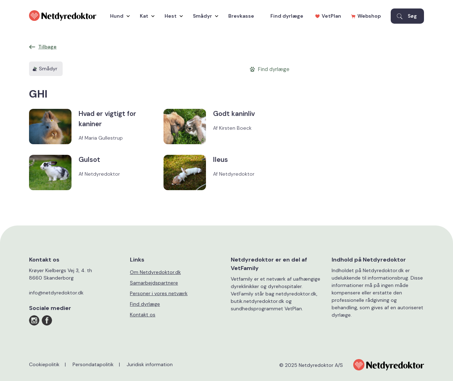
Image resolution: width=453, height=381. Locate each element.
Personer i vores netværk (159, 293)
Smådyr (204, 16)
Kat (145, 16)
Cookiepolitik (44, 364)
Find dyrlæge (286, 16)
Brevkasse (241, 16)
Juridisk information (150, 364)
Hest (172, 16)
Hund (118, 16)
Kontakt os (142, 314)
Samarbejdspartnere (154, 283)
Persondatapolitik (93, 364)
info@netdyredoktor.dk (56, 292)
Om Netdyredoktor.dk (155, 272)
